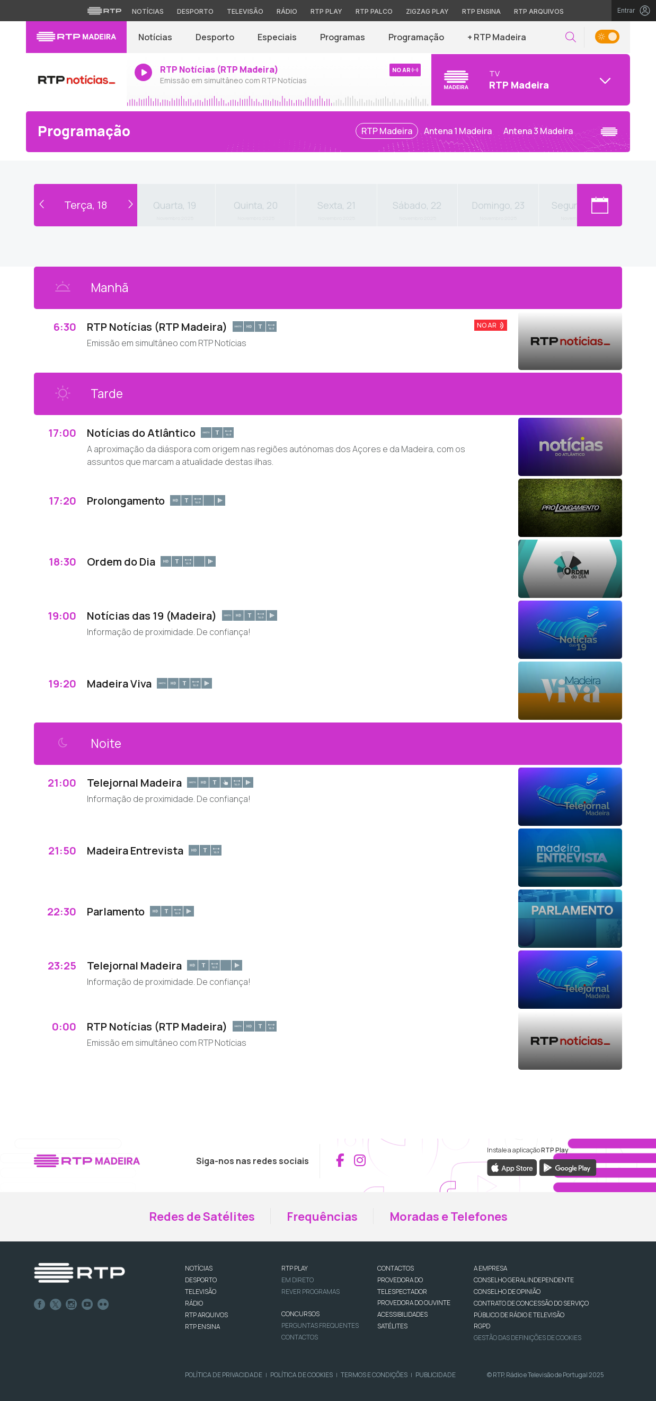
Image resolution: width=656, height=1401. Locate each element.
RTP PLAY (294, 1268)
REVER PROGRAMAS (310, 1291)
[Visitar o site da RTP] (104, 10)
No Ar (487, 325)
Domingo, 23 (498, 205)
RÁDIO (194, 1303)
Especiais (277, 37)
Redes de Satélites (202, 1216)
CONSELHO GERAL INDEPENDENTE (524, 1279)
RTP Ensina (202, 1326)
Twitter (55, 1304)
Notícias (155, 37)
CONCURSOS (300, 1313)
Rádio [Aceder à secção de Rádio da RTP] (287, 11)
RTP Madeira (386, 131)
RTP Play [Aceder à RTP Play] (326, 11)
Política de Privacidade (223, 1374)
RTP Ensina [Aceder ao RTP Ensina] (481, 11)
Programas (342, 37)
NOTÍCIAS (198, 1268)
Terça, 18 (85, 205)
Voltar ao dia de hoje (85, 189)
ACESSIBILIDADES (402, 1314)
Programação (416, 37)
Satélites (392, 1325)
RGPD (482, 1325)
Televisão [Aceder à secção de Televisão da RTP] (245, 11)
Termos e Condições (374, 1374)
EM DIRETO (297, 1279)
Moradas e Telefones (448, 1216)
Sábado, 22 (417, 205)
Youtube (87, 1304)
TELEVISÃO (200, 1291)
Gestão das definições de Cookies (527, 1337)
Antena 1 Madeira (458, 131)
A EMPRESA (490, 1268)
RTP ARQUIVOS (206, 1314)
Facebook (40, 1304)
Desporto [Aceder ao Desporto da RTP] (195, 11)
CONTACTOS (395, 1268)
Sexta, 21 (336, 205)
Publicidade (435, 1374)
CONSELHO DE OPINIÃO (507, 1291)
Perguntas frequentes (320, 1325)
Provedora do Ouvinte (413, 1302)
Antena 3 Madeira (538, 131)
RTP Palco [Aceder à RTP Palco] (374, 11)
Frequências (322, 1216)
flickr (103, 1304)
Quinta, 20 (256, 205)
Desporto (215, 37)
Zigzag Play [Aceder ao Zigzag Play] (427, 11)
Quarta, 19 (174, 205)
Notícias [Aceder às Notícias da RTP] (148, 11)
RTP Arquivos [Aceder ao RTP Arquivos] (539, 11)
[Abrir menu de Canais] (529, 79)
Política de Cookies (301, 1374)
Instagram (71, 1304)
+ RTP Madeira (496, 37)
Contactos (299, 1337)
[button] (570, 37)
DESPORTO (201, 1279)
